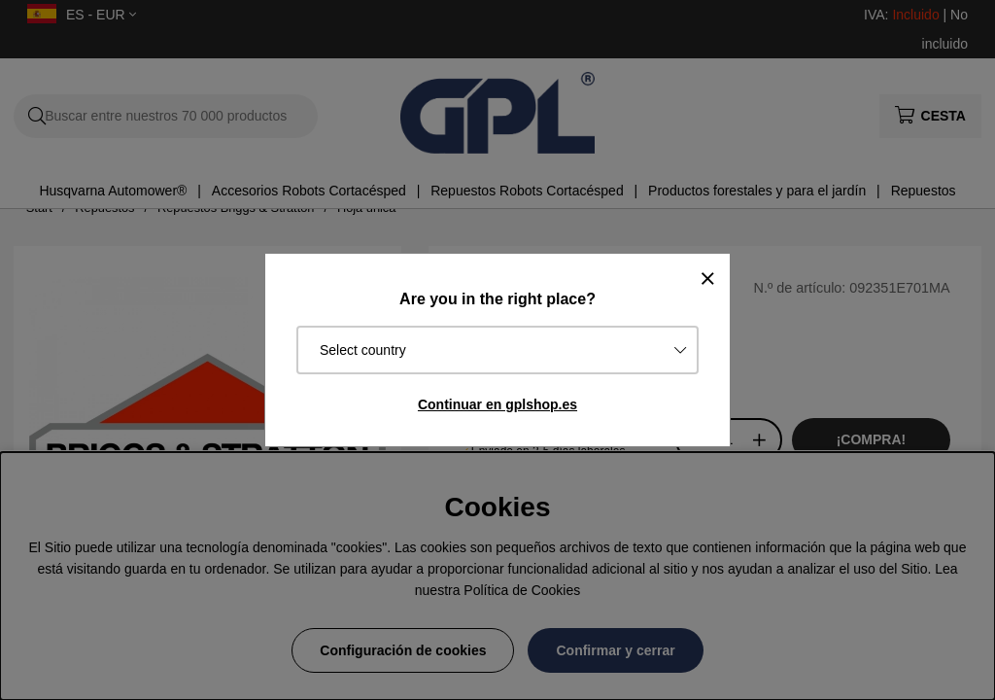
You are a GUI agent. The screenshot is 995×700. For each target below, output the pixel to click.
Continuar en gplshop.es (497, 404)
